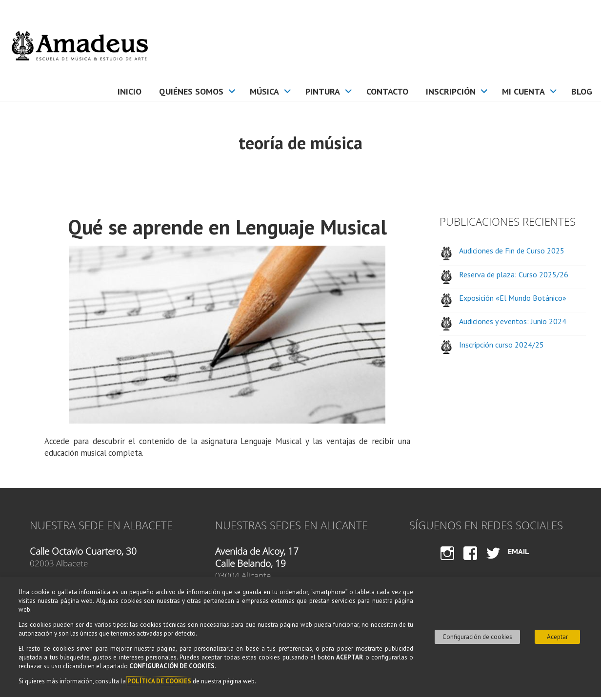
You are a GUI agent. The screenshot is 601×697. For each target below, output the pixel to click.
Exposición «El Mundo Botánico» (512, 298)
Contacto (387, 91)
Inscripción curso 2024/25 (501, 344)
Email (518, 551)
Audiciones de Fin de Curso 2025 (511, 250)
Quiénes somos (191, 91)
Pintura (322, 91)
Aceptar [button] (557, 637)
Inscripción (451, 91)
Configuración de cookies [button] (477, 637)
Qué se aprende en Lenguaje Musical (227, 226)
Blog (581, 91)
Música (264, 91)
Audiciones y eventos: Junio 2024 (512, 321)
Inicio (129, 91)
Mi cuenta (523, 91)
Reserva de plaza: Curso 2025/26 (513, 274)
